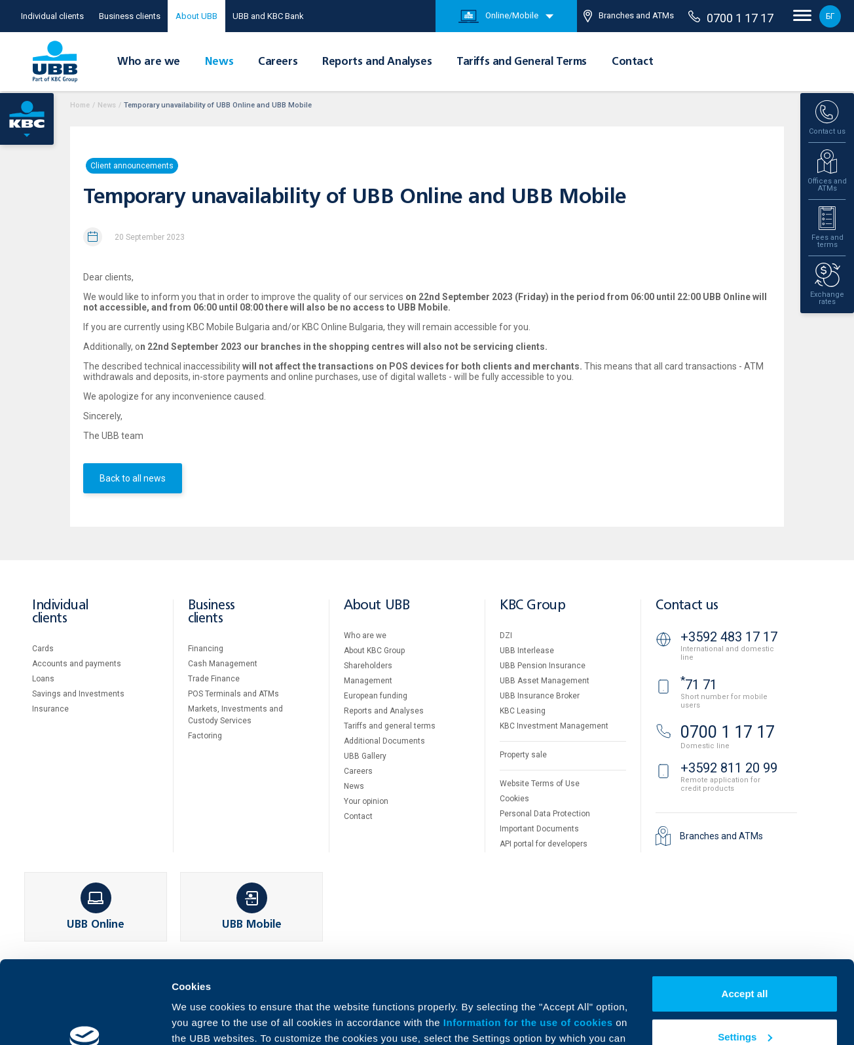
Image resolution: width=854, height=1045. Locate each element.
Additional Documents (384, 741)
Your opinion (366, 801)
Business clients (129, 16)
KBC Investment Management (554, 726)
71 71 (698, 685)
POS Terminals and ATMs (233, 693)
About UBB (196, 16)
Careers (277, 62)
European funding (375, 695)
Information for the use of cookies (529, 951)
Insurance (50, 708)
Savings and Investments (78, 693)
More (183, 1019)
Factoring (205, 735)
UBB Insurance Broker (540, 695)
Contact (632, 62)
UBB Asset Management (544, 680)
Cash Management (222, 663)
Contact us (687, 605)
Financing (205, 648)
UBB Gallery (365, 756)
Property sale (523, 754)
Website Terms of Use (540, 783)
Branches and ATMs (629, 16)
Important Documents (539, 828)
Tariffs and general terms (390, 726)
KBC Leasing (523, 710)
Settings (745, 965)
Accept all (745, 922)
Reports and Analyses (377, 62)
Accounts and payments (76, 663)
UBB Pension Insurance (542, 665)
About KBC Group (374, 650)
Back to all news (133, 478)
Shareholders (368, 665)
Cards (43, 648)
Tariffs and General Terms (521, 62)
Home (80, 105)
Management (368, 680)
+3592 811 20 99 (728, 768)
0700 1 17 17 (730, 17)
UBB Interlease (527, 650)
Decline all (744, 1008)
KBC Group (532, 605)
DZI (506, 635)
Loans (43, 678)
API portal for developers (543, 843)
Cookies (514, 798)
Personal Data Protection (545, 813)
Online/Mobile (498, 16)
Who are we (148, 62)
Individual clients (52, 16)
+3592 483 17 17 (728, 637)
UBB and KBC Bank (268, 16)
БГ (830, 16)
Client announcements (132, 165)
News (219, 62)
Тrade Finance (214, 678)
